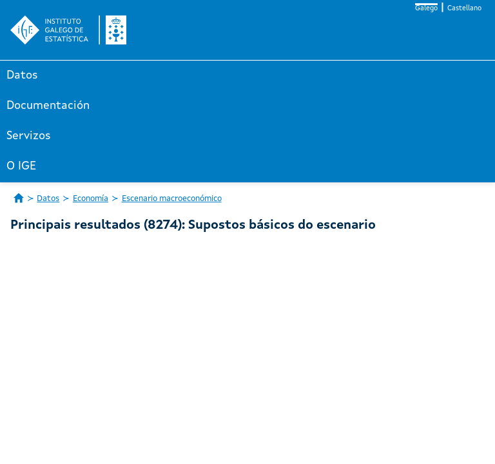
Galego (426, 8)
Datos (22, 75)
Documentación (48, 105)
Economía (90, 199)
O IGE (21, 166)
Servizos (28, 136)
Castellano (464, 8)
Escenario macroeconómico (172, 199)
